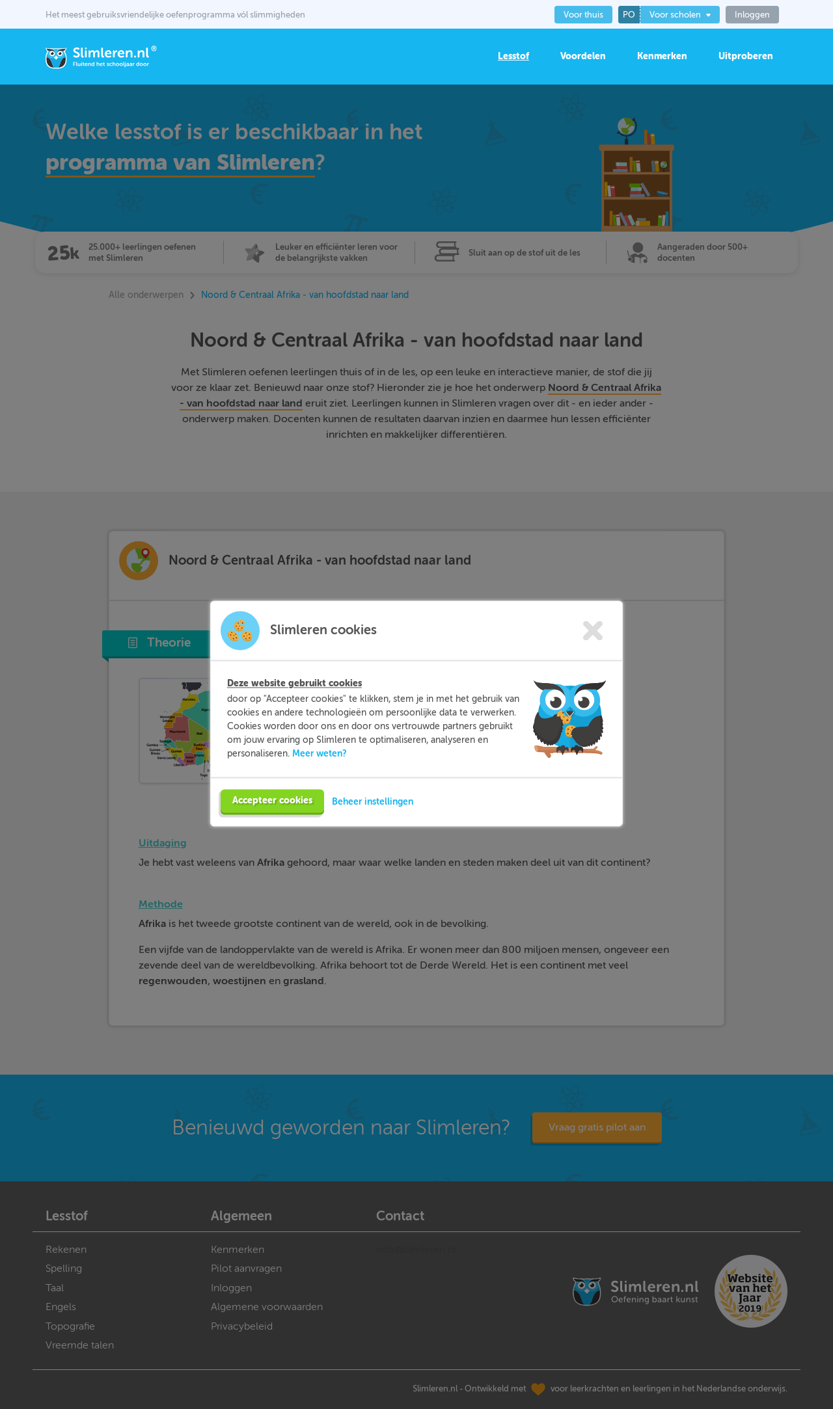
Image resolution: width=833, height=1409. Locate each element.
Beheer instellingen (372, 824)
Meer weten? (319, 776)
